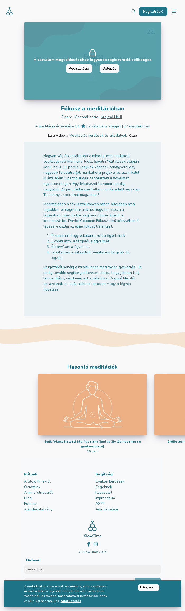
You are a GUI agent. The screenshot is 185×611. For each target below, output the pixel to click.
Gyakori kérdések (109, 481)
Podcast (31, 503)
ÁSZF (99, 503)
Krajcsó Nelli (111, 116)
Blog (28, 498)
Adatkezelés (71, 601)
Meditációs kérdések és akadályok (98, 135)
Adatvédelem (106, 509)
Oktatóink (32, 486)
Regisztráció (79, 68)
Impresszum (105, 498)
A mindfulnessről (38, 492)
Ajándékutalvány (38, 509)
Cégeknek (103, 486)
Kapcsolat (103, 492)
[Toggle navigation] (174, 11)
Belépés (109, 68)
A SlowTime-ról (37, 481)
